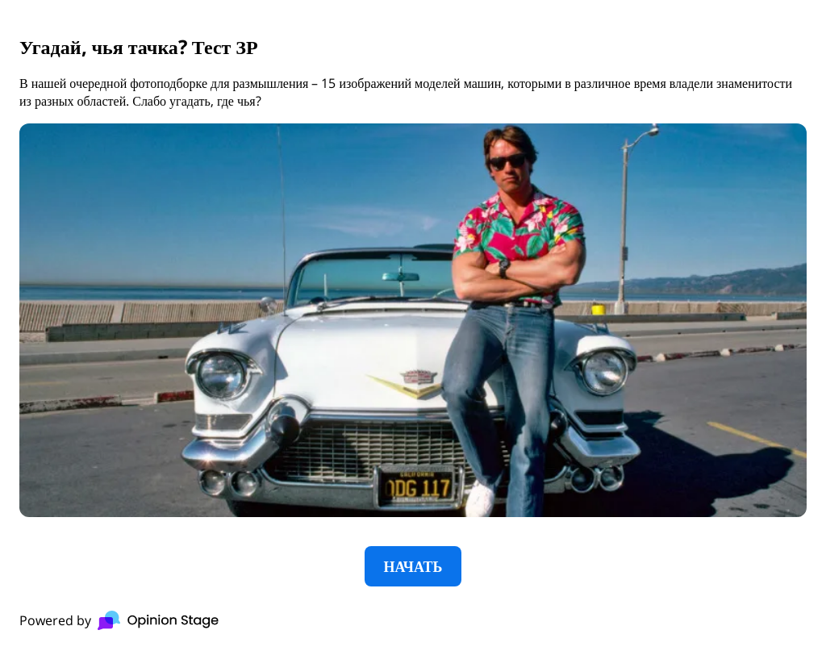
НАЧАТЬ (413, 566)
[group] (413, 325)
